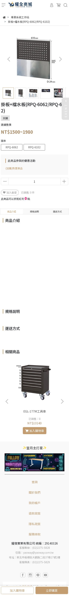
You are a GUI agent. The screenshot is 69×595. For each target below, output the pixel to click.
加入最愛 (10, 192)
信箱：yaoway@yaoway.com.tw (34, 552)
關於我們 (34, 492)
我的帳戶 (34, 503)
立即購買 (52, 590)
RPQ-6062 (12, 147)
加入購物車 (17, 590)
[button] (60, 59)
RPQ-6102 (34, 147)
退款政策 (34, 513)
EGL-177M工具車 (34, 411)
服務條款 (34, 534)
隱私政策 (34, 524)
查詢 (35, 482)
